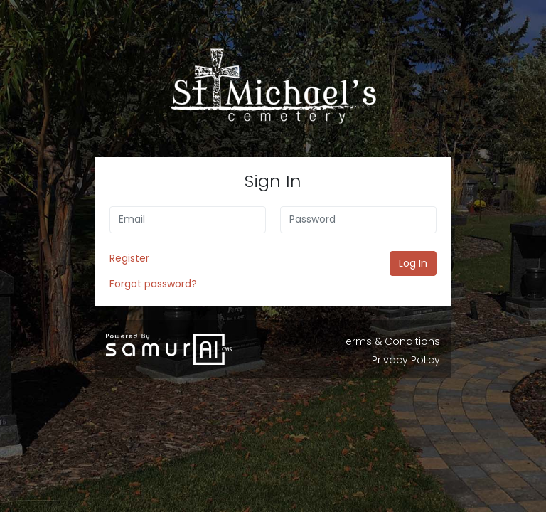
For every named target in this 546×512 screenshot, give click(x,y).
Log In (413, 263)
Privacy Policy (406, 360)
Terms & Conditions (390, 341)
